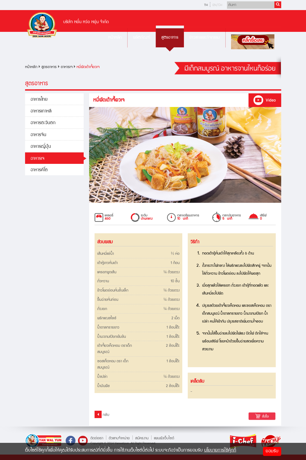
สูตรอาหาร (169, 37)
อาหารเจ (66, 67)
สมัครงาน (142, 438)
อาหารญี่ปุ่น (41, 147)
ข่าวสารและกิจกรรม (204, 37)
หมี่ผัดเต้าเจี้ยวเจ (88, 67)
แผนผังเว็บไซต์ (164, 438)
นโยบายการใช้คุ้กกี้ (220, 451)
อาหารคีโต (39, 170)
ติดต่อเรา (96, 438)
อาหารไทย (39, 100)
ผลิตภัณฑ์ (141, 37)
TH (206, 5)
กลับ (102, 414)
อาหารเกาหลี (41, 111)
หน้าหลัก (115, 37)
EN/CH (217, 5)
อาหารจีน (38, 135)
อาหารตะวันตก (43, 123)
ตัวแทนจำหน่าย (119, 438)
